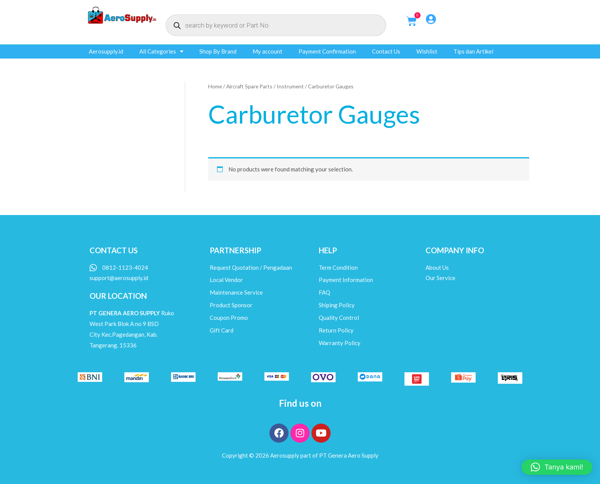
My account (267, 51)
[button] (557, 467)
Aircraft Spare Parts (249, 86)
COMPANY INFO (455, 250)
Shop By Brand (217, 51)
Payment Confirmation (327, 51)
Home (215, 86)
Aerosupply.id (106, 51)
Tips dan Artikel (473, 51)
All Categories (161, 51)
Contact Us (386, 51)
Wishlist (426, 51)
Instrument (290, 86)
